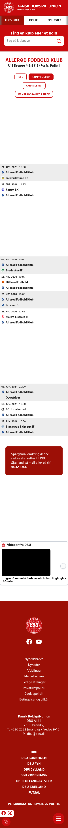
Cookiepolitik (34, 693)
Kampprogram (41, 77)
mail (32, 462)
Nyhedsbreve (34, 659)
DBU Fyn (34, 763)
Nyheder (34, 664)
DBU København (34, 775)
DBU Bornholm (34, 758)
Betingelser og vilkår (34, 699)
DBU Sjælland (34, 786)
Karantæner (34, 86)
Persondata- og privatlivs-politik (34, 804)
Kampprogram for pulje (34, 94)
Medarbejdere (34, 676)
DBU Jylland (34, 769)
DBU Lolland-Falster (34, 781)
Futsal (34, 792)
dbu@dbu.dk (36, 733)
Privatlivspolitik (34, 687)
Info (21, 77)
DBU (34, 752)
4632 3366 (19, 467)
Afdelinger (34, 670)
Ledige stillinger (34, 682)
